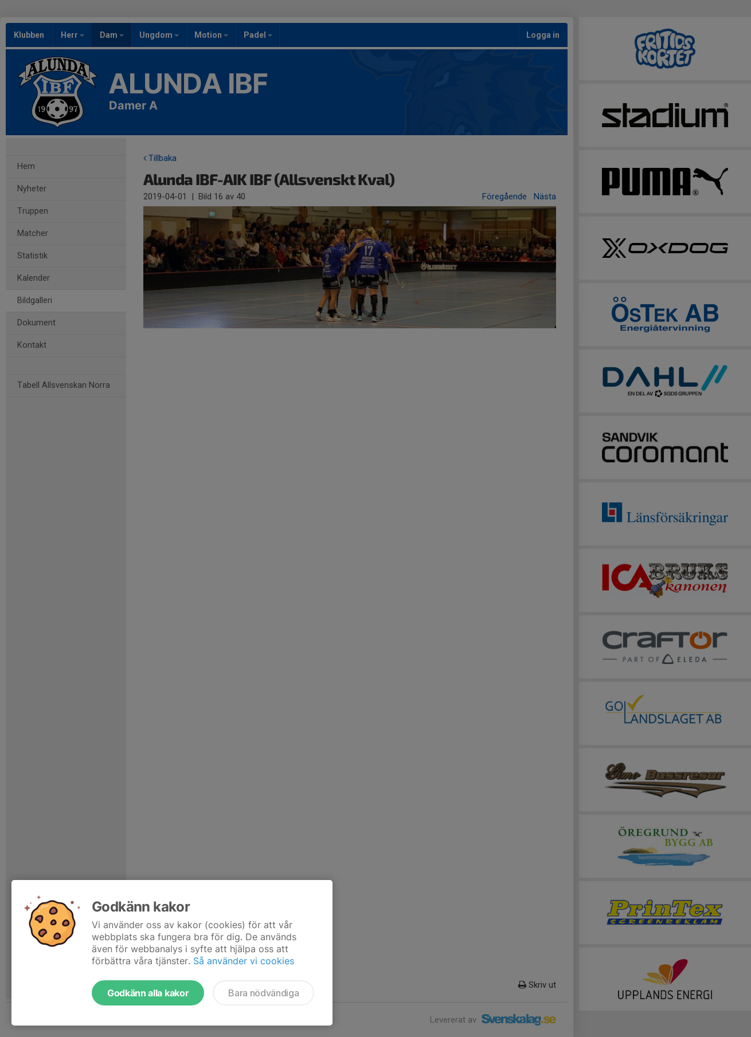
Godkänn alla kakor (148, 993)
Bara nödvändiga (263, 993)
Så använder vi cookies (243, 961)
